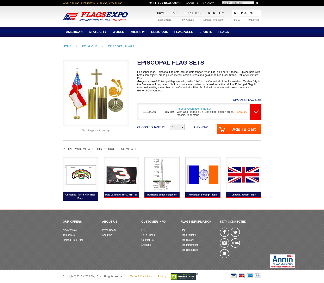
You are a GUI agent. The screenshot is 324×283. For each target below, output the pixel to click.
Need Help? (216, 13)
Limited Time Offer (213, 19)
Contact (208, 3)
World (118, 32)
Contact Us (147, 240)
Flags (223, 32)
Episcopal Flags (121, 46)
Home (161, 13)
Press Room (109, 230)
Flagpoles (183, 32)
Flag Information (190, 244)
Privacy (162, 276)
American (74, 32)
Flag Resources (189, 249)
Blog (183, 230)
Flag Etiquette (188, 235)
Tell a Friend (192, 13)
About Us (192, 3)
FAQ (174, 13)
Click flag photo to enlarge (96, 130)
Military (138, 32)
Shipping (146, 244)
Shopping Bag (243, 13)
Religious (159, 32)
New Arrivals (187, 19)
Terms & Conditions (141, 276)
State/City (97, 32)
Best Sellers (164, 19)
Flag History (187, 240)
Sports (205, 32)
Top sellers (69, 235)
